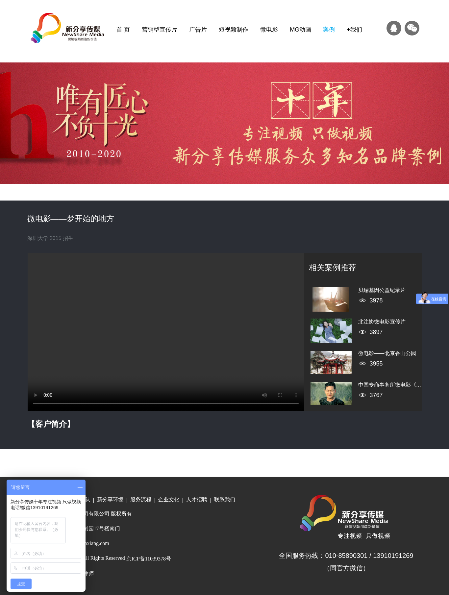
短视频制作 (233, 29)
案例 (329, 29)
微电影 (269, 29)
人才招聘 (196, 499)
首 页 (123, 29)
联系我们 (224, 499)
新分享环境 (110, 499)
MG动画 (300, 29)
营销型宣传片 (159, 29)
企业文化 (168, 499)
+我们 (354, 29)
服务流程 (140, 499)
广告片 (198, 29)
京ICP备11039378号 (148, 558)
